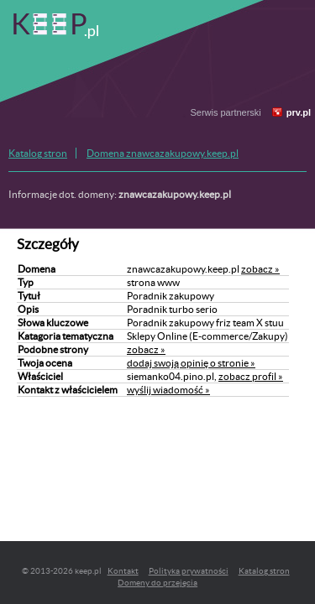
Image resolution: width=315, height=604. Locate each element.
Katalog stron (37, 153)
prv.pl (298, 112)
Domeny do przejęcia (157, 582)
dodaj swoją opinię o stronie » (191, 362)
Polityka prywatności (188, 570)
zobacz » (260, 268)
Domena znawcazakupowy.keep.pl (163, 153)
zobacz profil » (250, 376)
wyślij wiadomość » (168, 389)
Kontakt (123, 570)
